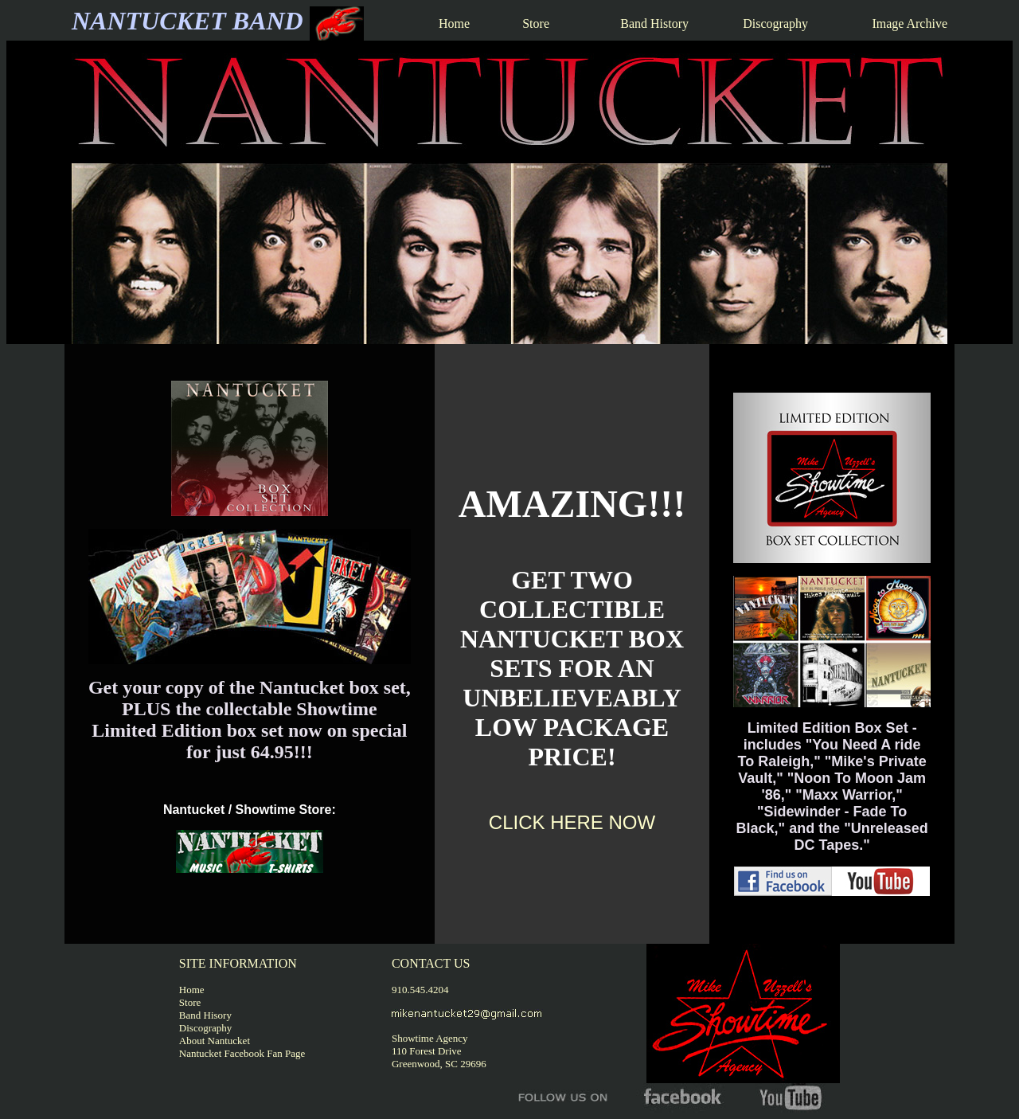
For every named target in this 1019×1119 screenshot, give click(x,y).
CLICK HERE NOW (572, 822)
